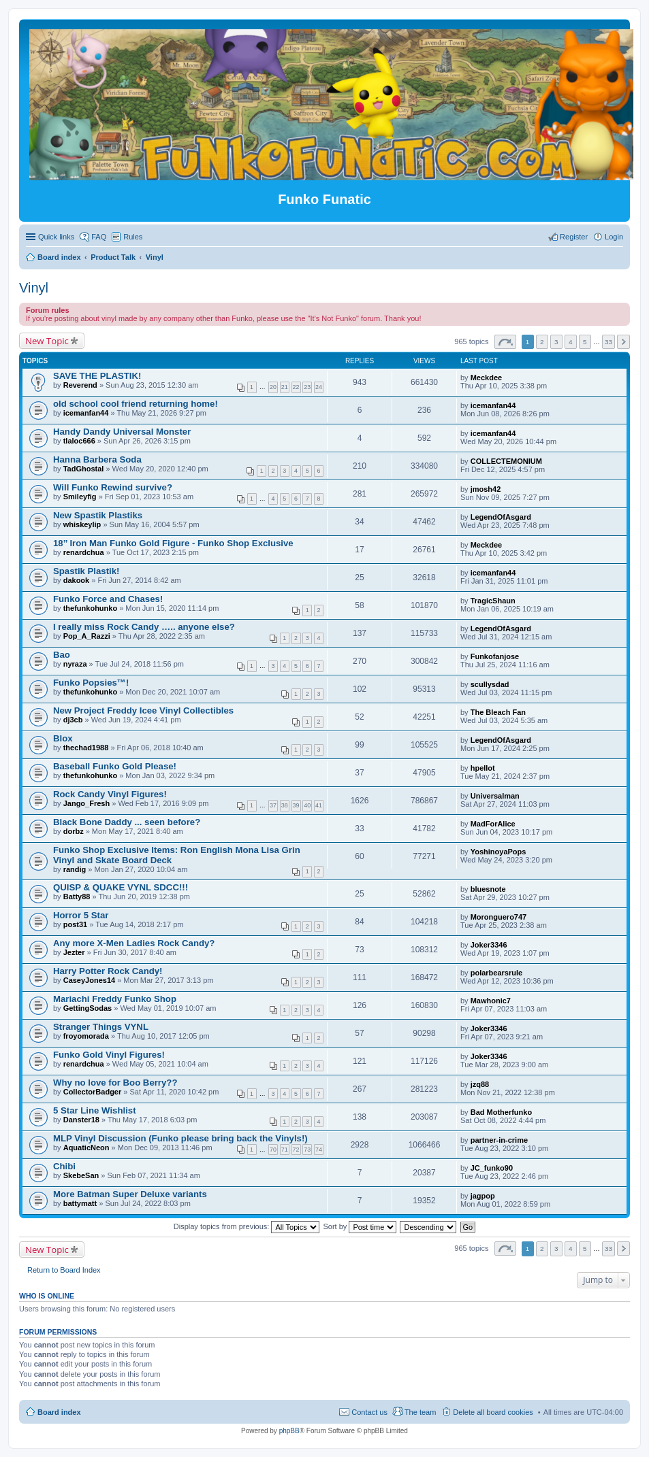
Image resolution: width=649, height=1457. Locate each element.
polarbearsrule (496, 973)
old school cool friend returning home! (135, 404)
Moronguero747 (499, 917)
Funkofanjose (495, 656)
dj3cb (73, 720)
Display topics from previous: (247, 1226)
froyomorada (86, 1036)
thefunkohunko (90, 608)
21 (284, 387)
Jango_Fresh (86, 803)
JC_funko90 (492, 1168)
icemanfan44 (86, 413)
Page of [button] (505, 342)
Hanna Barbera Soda (97, 459)
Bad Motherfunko (501, 1112)
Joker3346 (489, 945)
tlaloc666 (79, 441)
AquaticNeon (86, 1147)
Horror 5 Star (80, 915)
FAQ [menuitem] (98, 237)
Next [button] (623, 342)
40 (307, 805)
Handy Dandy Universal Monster (122, 431)
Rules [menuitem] (132, 237)
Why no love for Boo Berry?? (115, 1082)
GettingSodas (87, 1008)
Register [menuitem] (574, 237)
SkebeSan (81, 1175)
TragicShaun (493, 601)
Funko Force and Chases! (108, 599)
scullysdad (490, 684)
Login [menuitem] (614, 237)
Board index (59, 1412)
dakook (76, 580)
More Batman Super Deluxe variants (130, 1194)
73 (307, 1149)
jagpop (483, 1196)
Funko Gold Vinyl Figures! (109, 1055)
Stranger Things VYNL (100, 1027)
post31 (75, 924)
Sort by (360, 1226)
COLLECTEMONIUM (506, 461)
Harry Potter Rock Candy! (108, 971)
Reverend (80, 385)
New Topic (47, 341)
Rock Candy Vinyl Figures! (110, 794)
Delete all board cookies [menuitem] (493, 1412)
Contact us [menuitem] (369, 1412)
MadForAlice (493, 824)
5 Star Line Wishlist (94, 1110)
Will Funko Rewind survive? (112, 487)
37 (273, 805)
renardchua (83, 552)
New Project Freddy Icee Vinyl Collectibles (143, 710)
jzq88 (480, 1084)
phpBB (289, 1431)
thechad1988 (86, 747)
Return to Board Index (64, 1270)
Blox (63, 738)
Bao (61, 655)
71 (284, 1149)
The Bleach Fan (498, 712)
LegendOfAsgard (501, 517)
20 (273, 387)
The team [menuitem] (420, 1412)
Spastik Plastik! (86, 571)
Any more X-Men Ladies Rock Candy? (134, 943)
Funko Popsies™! (91, 682)
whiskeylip (82, 524)
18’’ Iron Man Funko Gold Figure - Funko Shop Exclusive (173, 543)
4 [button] (571, 342)
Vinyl (33, 287)
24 (318, 387)
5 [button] (585, 342)
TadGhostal (83, 469)
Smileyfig (80, 496)
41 (318, 805)
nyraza (75, 664)
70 (273, 1149)
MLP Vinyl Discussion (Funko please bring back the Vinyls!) (180, 1138)
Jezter (74, 952)
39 (296, 805)
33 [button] (608, 342)
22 (296, 387)
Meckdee (486, 377)
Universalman (495, 796)
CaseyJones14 (89, 980)
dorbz (73, 831)
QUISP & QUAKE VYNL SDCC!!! (120, 887)
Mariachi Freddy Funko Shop (114, 999)
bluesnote (488, 889)
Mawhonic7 (491, 1001)
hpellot (483, 768)
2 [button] (542, 342)
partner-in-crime (499, 1140)
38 (284, 805)
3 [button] (556, 342)
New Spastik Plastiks (97, 515)
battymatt (80, 1203)
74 (318, 1149)
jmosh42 (486, 489)
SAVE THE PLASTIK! (97, 376)
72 (296, 1149)
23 (307, 387)
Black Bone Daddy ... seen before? (126, 822)
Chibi (64, 1166)
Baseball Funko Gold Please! (114, 766)
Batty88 (77, 896)
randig (74, 869)
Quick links (56, 237)
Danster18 (81, 1120)
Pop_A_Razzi (86, 636)
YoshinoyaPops (498, 852)
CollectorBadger (92, 1092)
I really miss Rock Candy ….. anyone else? (144, 627)
